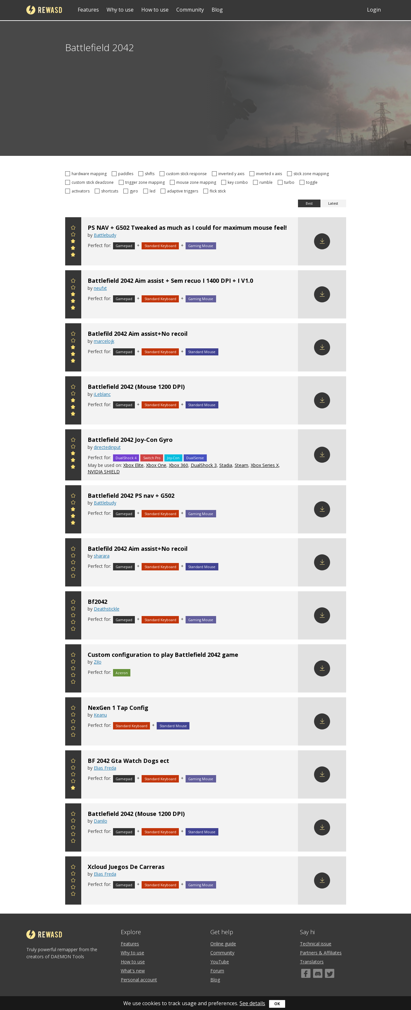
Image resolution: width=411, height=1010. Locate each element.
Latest (333, 203)
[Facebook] (305, 973)
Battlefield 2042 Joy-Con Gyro (130, 439)
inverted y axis (229, 173)
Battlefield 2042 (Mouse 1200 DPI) (136, 386)
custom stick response (184, 173)
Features (88, 9)
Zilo (97, 662)
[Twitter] (329, 973)
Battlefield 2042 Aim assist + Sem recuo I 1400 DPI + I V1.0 (170, 280)
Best (309, 203)
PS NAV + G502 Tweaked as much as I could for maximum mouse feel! (187, 227)
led (150, 191)
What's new (133, 971)
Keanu (100, 715)
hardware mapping (87, 173)
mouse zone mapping (194, 182)
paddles (123, 173)
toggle (309, 182)
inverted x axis (266, 173)
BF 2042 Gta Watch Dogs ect (128, 760)
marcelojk (104, 341)
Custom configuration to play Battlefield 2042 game (163, 654)
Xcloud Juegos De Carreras (126, 867)
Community (190, 9)
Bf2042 (97, 601)
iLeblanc (102, 394)
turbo (287, 182)
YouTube (219, 962)
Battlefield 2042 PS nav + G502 (131, 495)
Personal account (139, 980)
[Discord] (317, 973)
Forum (217, 971)
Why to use (120, 9)
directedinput (107, 447)
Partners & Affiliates (321, 953)
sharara (101, 556)
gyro (131, 191)
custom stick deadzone (90, 182)
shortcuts (107, 191)
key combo (235, 182)
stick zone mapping (309, 173)
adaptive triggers (180, 191)
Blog (217, 9)
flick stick (215, 191)
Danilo (100, 821)
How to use (155, 9)
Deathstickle (106, 609)
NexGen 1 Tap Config (118, 707)
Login (374, 9)
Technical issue (315, 944)
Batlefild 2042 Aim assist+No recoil (138, 333)
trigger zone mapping (143, 182)
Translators (312, 962)
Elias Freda (105, 768)
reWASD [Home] (44, 10)
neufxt (100, 288)
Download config (322, 241)
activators (78, 191)
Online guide (223, 944)
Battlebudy (105, 235)
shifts (147, 173)
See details (252, 1003)
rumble (264, 182)
